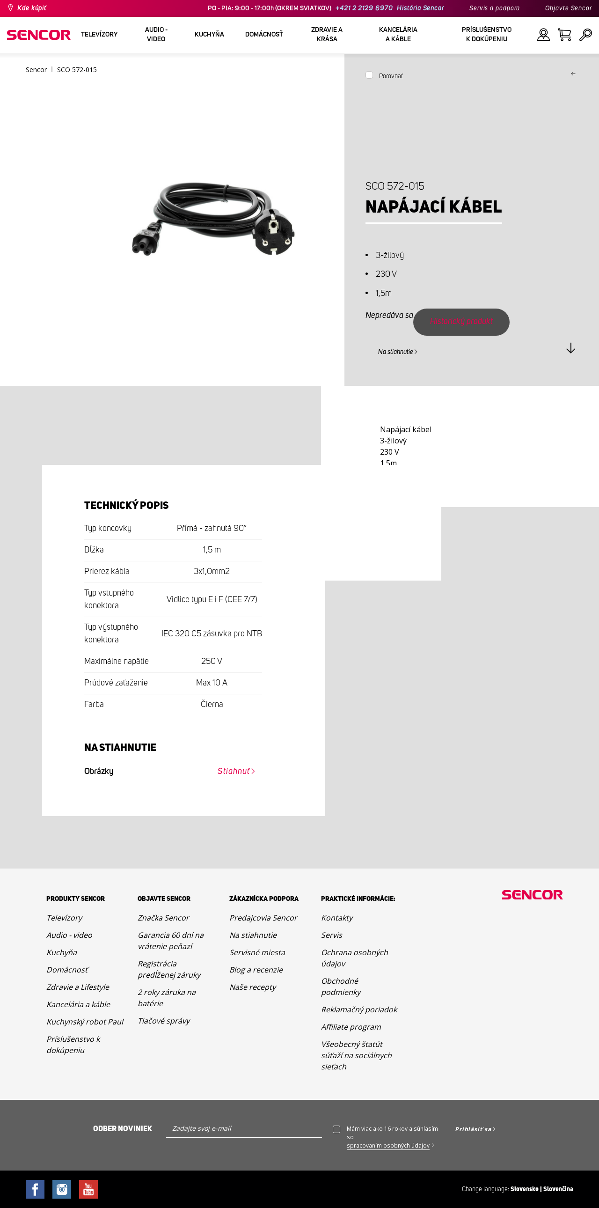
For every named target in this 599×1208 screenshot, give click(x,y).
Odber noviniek (122, 1129)
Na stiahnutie (395, 352)
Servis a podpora (494, 8)
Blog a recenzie (256, 970)
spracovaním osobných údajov (388, 1145)
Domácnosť (67, 970)
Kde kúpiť (31, 8)
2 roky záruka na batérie (167, 998)
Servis (331, 935)
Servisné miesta (257, 952)
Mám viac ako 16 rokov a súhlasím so (392, 1137)
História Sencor (420, 8)
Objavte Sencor (568, 8)
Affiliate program (351, 1027)
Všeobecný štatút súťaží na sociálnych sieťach (356, 1055)
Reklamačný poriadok (359, 1009)
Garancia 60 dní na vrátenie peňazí (171, 940)
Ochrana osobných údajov (354, 958)
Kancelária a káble (78, 1004)
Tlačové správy (164, 1021)
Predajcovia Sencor (263, 918)
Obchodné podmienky (340, 986)
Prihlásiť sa (473, 1129)
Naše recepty (252, 987)
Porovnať (391, 76)
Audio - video (69, 935)
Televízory (64, 918)
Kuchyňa (61, 952)
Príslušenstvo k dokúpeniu (73, 1044)
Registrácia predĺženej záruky (169, 969)
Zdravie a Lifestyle (77, 987)
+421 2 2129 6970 (364, 8)
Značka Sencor (163, 918)
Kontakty (336, 918)
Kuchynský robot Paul (84, 1021)
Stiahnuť (233, 771)
